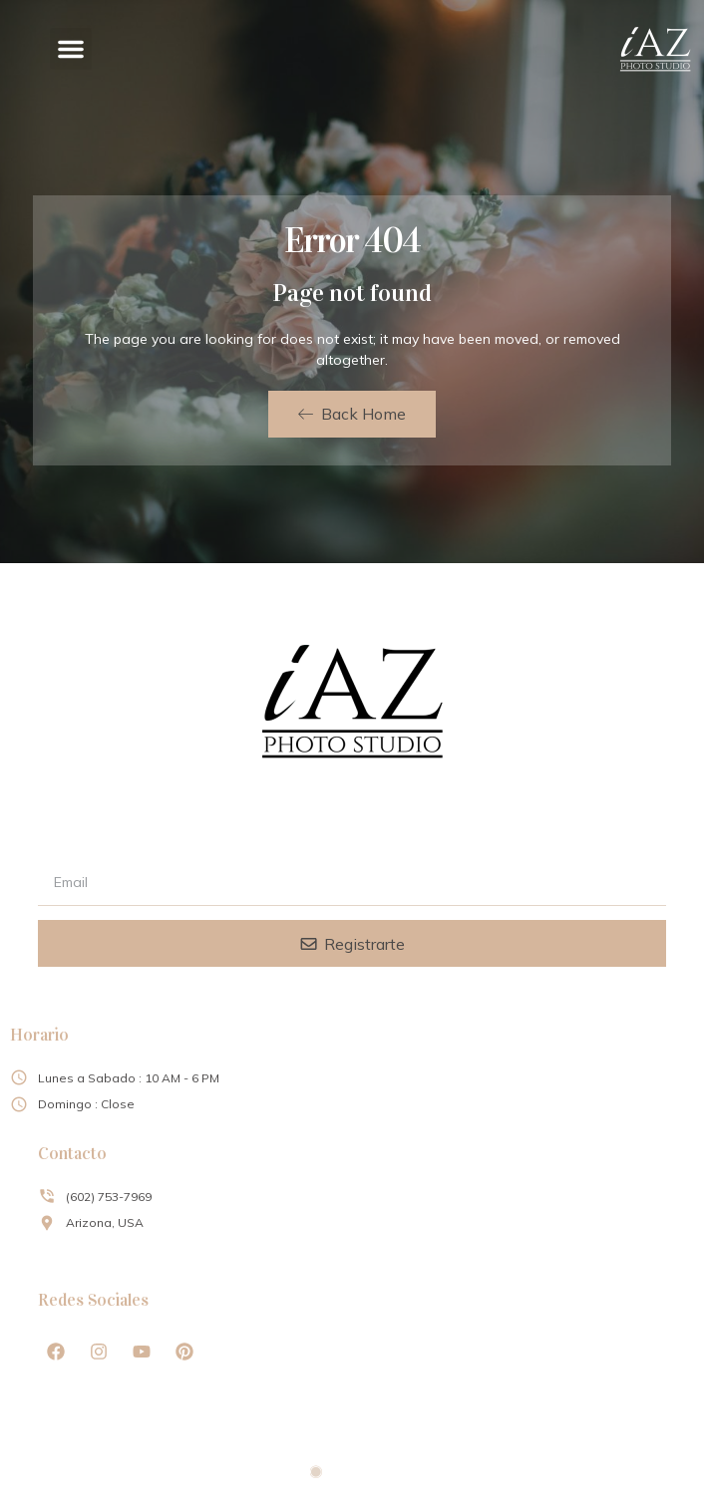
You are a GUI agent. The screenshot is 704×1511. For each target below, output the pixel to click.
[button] (71, 49)
